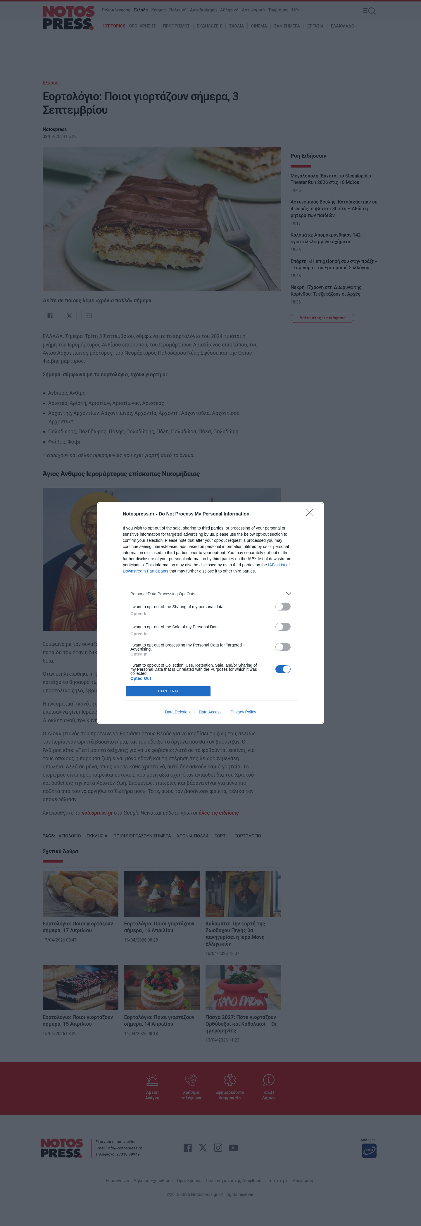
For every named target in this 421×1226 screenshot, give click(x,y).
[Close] (311, 514)
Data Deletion (177, 712)
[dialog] (210, 613)
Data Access (210, 712)
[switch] (283, 607)
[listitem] (210, 594)
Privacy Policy (243, 712)
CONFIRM (168, 691)
